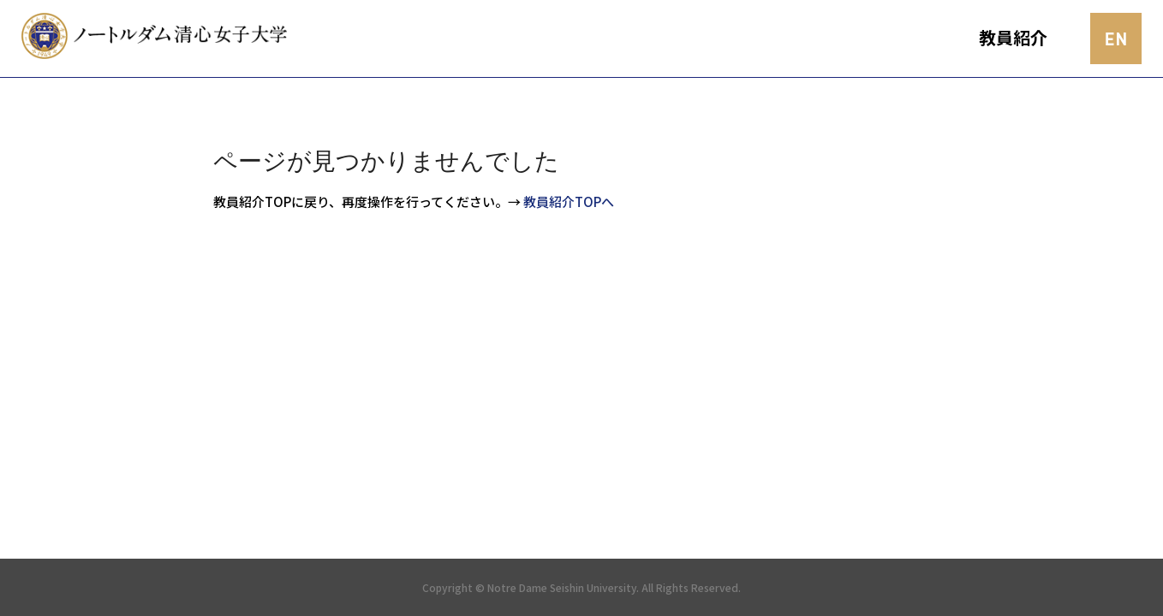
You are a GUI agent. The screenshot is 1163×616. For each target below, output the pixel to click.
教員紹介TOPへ (568, 201)
